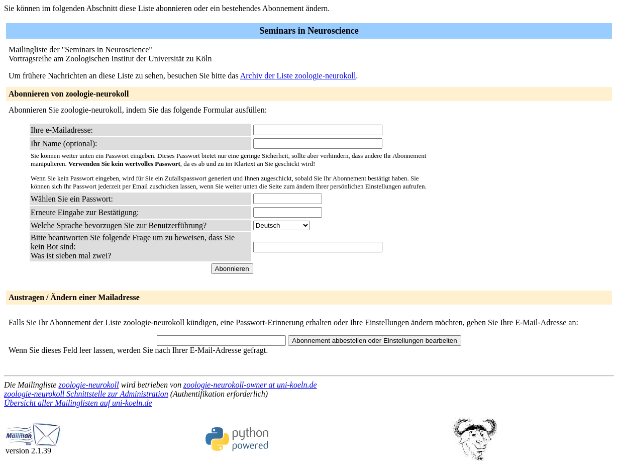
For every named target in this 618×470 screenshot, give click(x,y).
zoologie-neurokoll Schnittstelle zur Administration (86, 394)
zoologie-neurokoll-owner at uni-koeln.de (250, 385)
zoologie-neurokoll (88, 385)
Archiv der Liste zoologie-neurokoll (298, 75)
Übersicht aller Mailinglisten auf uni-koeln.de (78, 403)
